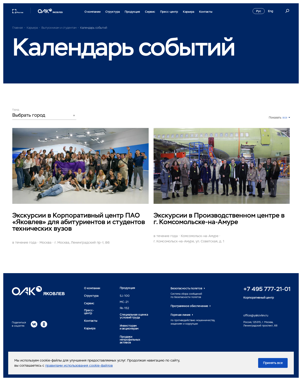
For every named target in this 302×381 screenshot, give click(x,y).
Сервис (150, 12)
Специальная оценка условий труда (134, 316)
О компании (92, 12)
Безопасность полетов (186, 288)
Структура (112, 12)
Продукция (132, 12)
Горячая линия (180, 314)
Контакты (205, 12)
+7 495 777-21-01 (267, 289)
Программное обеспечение (189, 306)
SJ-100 (125, 295)
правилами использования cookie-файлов (79, 365)
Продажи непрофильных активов (130, 339)
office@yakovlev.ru (255, 315)
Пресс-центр (169, 12)
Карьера (188, 12)
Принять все (273, 363)
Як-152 (124, 308)
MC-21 (124, 301)
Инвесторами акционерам (129, 327)
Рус (258, 11)
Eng (270, 11)
